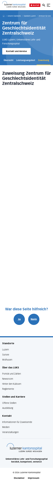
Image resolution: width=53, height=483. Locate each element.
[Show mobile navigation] (48, 5)
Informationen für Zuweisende (17, 422)
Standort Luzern (30, 16)
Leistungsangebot (25, 60)
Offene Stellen (9, 403)
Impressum (33, 478)
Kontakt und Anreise (16, 51)
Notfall (35, 5)
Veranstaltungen (10, 432)
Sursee (5, 354)
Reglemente (8, 389)
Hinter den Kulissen (11, 384)
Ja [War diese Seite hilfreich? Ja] (19, 319)
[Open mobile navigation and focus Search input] (44, 5)
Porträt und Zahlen (11, 373)
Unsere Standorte (14, 16)
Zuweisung (43, 60)
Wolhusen (7, 359)
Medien (6, 427)
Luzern (5, 349)
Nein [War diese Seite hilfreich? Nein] (34, 319)
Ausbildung (7, 408)
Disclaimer (19, 478)
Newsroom (7, 378)
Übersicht (8, 60)
